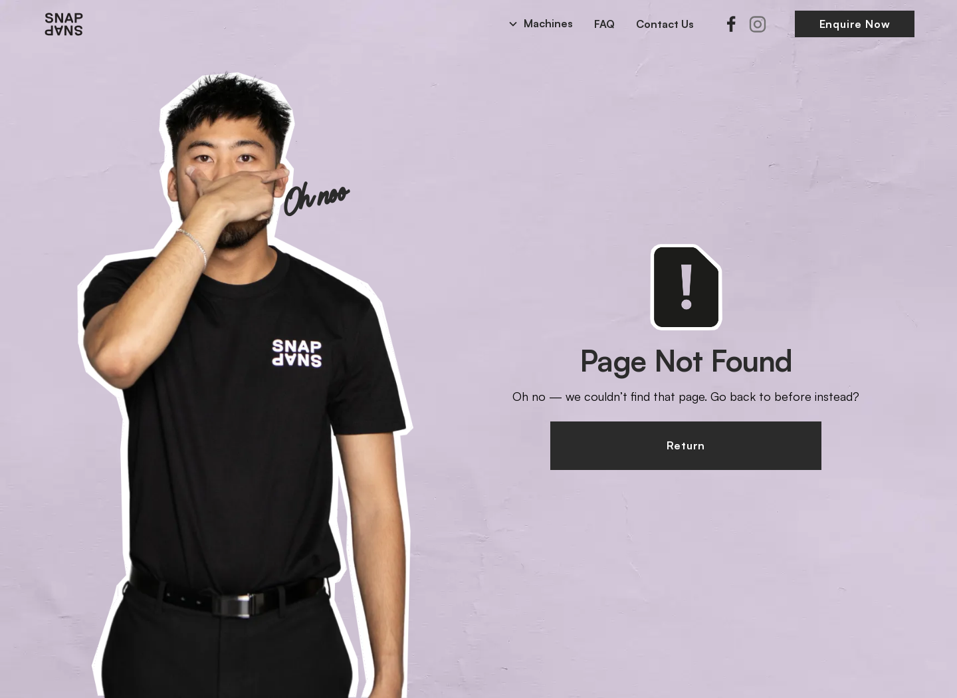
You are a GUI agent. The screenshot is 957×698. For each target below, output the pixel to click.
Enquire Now (855, 24)
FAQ (604, 24)
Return (686, 445)
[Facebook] (731, 24)
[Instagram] (757, 23)
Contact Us (665, 24)
